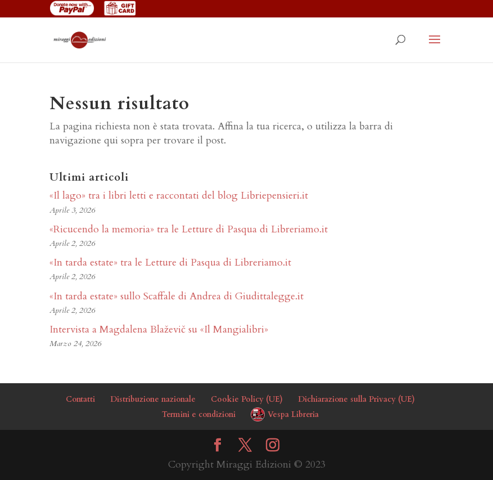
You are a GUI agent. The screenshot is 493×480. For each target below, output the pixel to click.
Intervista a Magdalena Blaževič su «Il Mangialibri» (158, 329)
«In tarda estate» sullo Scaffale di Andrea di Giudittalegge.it (176, 296)
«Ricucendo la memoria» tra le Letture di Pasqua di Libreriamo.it (188, 229)
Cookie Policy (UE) (247, 399)
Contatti (80, 399)
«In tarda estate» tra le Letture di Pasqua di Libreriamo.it (170, 262)
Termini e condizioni (199, 414)
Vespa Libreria (293, 414)
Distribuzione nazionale (153, 399)
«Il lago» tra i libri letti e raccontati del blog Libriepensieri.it (178, 196)
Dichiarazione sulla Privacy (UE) (356, 399)
